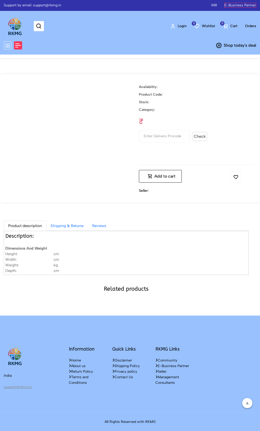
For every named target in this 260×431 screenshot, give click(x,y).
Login (178, 26)
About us (77, 366)
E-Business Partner (240, 5)
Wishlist (204, 25)
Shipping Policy (126, 366)
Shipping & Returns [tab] (67, 225)
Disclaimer (122, 360)
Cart (230, 26)
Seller (161, 371)
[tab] (25, 226)
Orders (250, 26)
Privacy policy (124, 371)
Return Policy (81, 371)
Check (200, 136)
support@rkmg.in (18, 387)
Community (166, 360)
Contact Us (122, 377)
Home (75, 360)
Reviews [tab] (99, 225)
